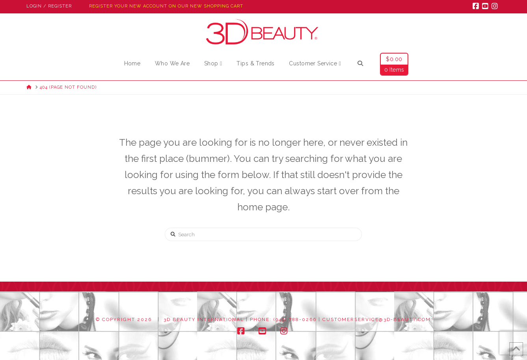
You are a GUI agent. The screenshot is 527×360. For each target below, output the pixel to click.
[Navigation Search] (360, 64)
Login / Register (49, 6)
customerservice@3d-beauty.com (376, 319)
